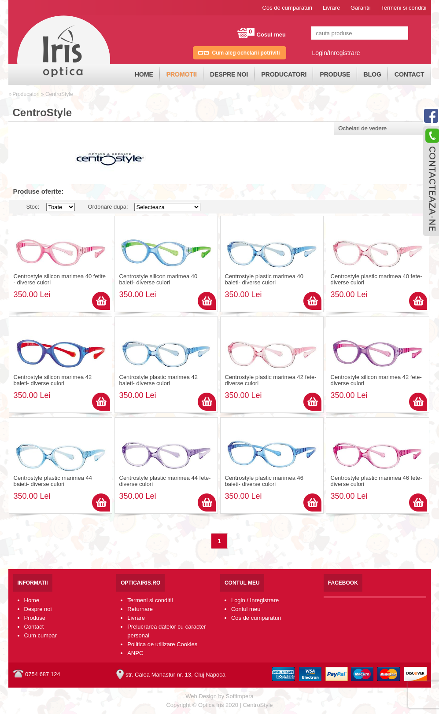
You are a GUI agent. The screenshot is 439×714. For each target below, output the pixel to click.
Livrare (331, 7)
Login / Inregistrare (255, 600)
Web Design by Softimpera (219, 696)
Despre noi (229, 74)
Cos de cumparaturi (287, 7)
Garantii (360, 7)
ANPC (135, 653)
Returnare (140, 609)
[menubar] (279, 74)
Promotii (181, 74)
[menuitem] (144, 74)
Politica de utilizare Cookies (162, 644)
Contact (409, 74)
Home (144, 74)
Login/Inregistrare (336, 52)
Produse (335, 74)
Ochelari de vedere (363, 128)
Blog (372, 74)
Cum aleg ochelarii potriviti (246, 53)
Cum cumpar (40, 635)
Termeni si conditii (403, 7)
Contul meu (245, 609)
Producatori (283, 74)
